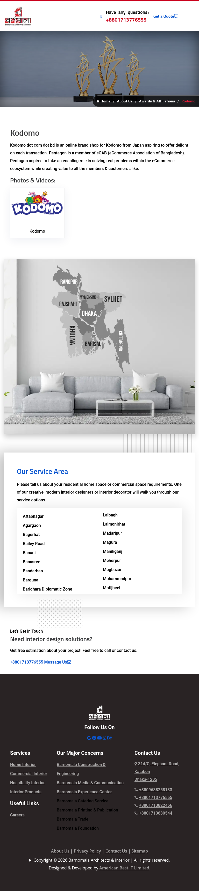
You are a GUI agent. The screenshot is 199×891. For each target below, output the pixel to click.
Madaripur (112, 535)
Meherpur (112, 562)
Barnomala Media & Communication (90, 784)
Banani (29, 554)
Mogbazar (112, 571)
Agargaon (32, 527)
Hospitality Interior (27, 784)
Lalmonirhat (114, 525)
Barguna (30, 581)
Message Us (57, 663)
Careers (17, 816)
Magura (110, 544)
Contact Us (116, 853)
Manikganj (112, 553)
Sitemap (140, 853)
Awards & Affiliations (157, 103)
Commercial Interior (28, 775)
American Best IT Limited (124, 870)
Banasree (31, 563)
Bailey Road (34, 545)
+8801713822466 (153, 807)
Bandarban (33, 572)
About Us (124, 103)
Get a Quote (165, 16)
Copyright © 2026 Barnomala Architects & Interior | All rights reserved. (102, 862)
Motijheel (111, 589)
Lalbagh (110, 516)
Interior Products (25, 793)
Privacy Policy (87, 853)
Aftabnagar (33, 518)
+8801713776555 (126, 20)
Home (103, 103)
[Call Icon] (101, 16)
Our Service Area (42, 473)
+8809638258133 (153, 791)
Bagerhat (31, 536)
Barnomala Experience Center (84, 793)
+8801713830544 (153, 815)
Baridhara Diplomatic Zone (47, 590)
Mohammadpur (117, 580)
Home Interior (23, 766)
